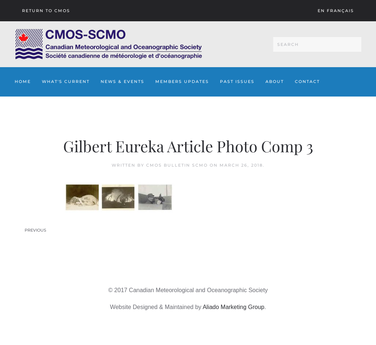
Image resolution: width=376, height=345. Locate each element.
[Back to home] (108, 44)
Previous (35, 230)
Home (23, 81)
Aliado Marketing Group (233, 307)
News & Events (122, 81)
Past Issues (237, 81)
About (274, 81)
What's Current (66, 81)
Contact (307, 81)
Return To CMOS (46, 10)
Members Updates (182, 81)
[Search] (317, 44)
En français (336, 10)
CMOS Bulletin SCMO (177, 165)
